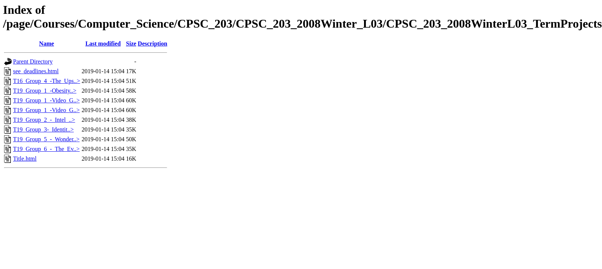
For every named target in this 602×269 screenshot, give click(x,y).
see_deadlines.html (36, 71)
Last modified (103, 43)
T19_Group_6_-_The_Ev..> (46, 149)
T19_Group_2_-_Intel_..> (44, 120)
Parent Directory (33, 61)
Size (131, 43)
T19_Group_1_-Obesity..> (44, 90)
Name (46, 43)
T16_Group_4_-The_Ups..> (46, 81)
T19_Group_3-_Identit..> (43, 129)
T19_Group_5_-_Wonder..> (46, 139)
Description (152, 43)
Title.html (25, 158)
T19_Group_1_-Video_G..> (46, 100)
